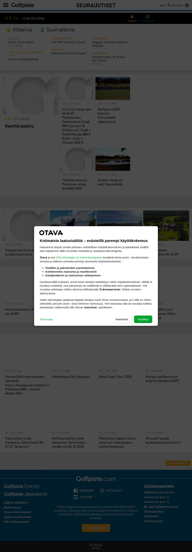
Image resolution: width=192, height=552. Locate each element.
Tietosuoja (46, 319)
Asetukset (121, 319)
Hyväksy (143, 319)
